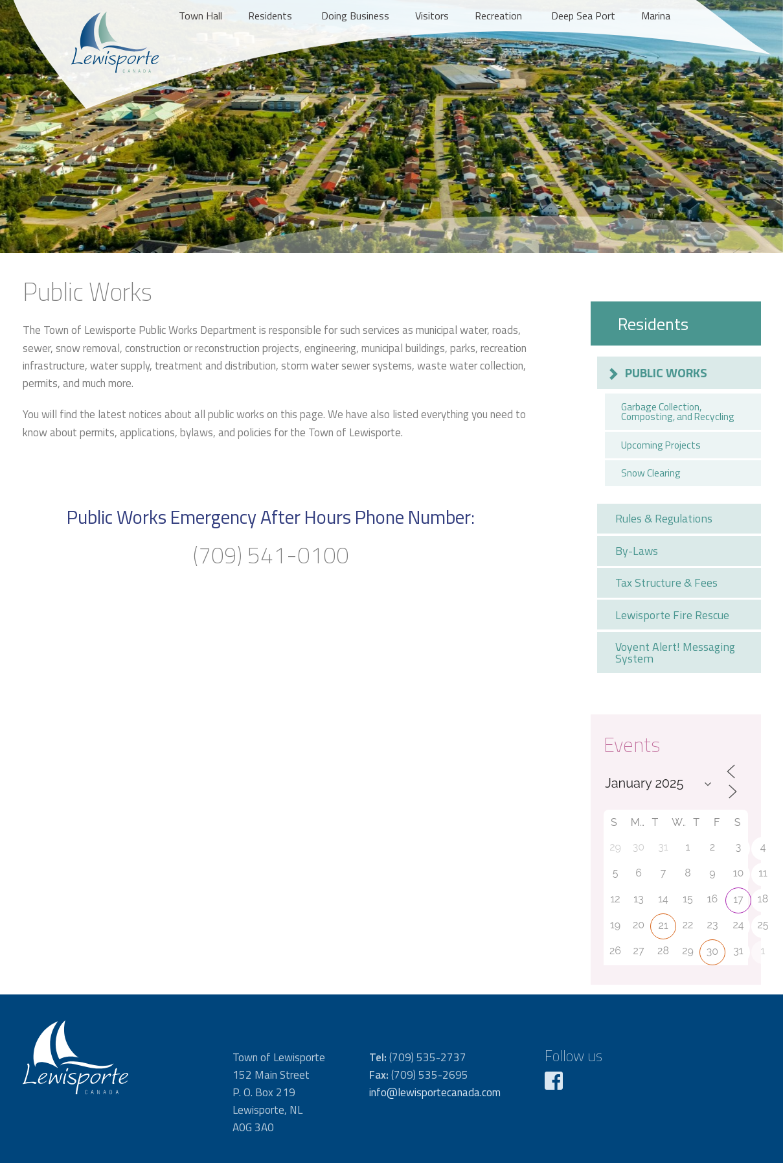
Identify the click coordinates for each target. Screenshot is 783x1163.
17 (738, 899)
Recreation (498, 15)
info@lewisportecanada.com (435, 1092)
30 (712, 951)
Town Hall (200, 15)
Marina (655, 15)
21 (663, 925)
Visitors (432, 15)
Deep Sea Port (583, 15)
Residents (270, 15)
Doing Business (355, 15)
